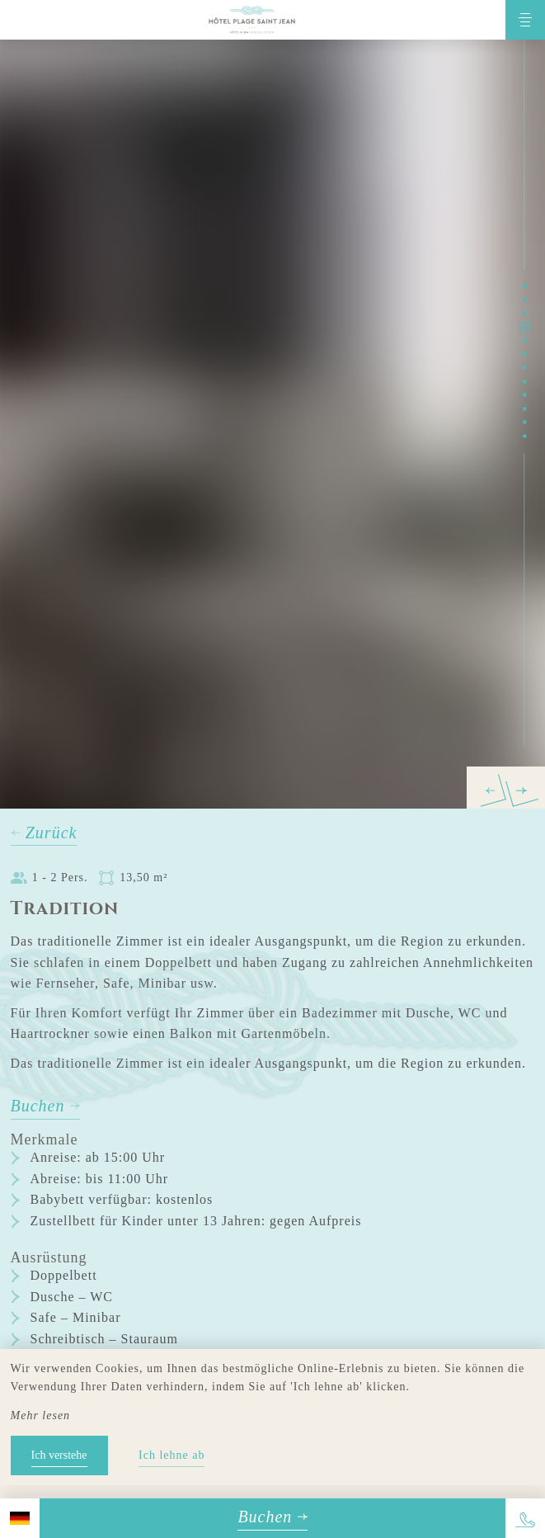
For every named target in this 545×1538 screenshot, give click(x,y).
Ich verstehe (59, 1455)
